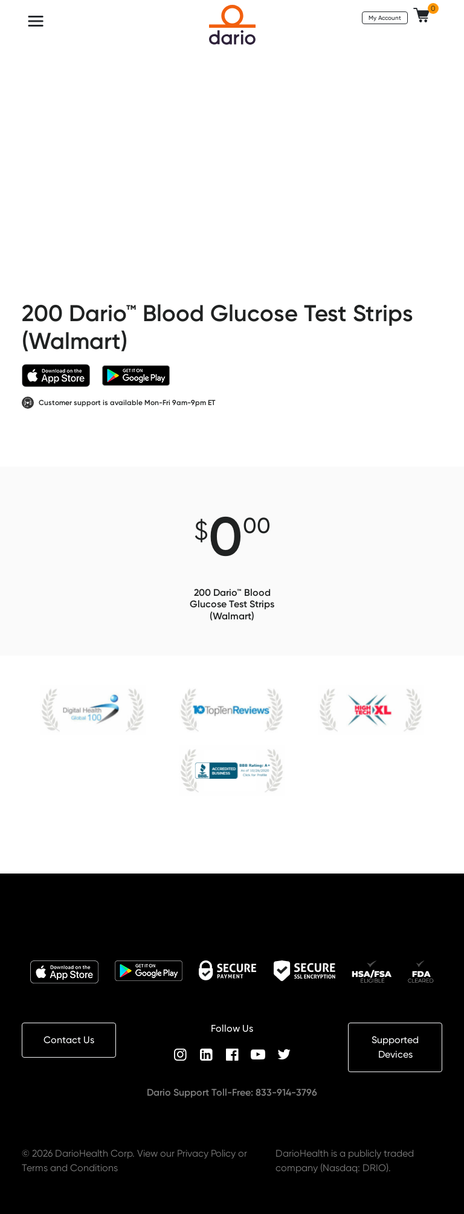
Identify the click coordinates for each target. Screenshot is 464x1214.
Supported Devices (395, 1047)
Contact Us (69, 1040)
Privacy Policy (206, 1153)
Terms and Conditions (70, 1168)
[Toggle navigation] (35, 21)
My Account (385, 17)
